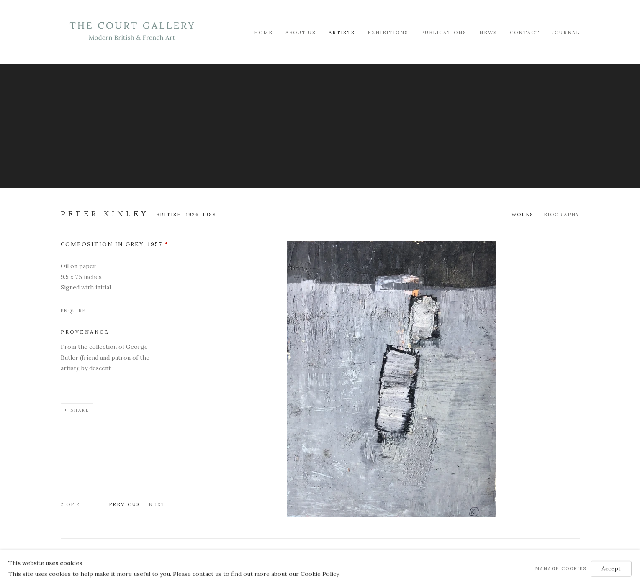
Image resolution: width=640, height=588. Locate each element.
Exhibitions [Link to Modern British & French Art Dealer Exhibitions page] (388, 32)
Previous (124, 504)
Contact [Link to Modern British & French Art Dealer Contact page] (525, 32)
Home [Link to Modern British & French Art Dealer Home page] (263, 32)
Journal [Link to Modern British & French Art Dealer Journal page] (566, 32)
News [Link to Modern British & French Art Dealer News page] (488, 32)
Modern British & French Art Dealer (132, 31)
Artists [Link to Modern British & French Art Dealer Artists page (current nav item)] (342, 32)
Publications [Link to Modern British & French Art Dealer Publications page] (444, 32)
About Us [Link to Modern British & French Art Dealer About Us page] (300, 32)
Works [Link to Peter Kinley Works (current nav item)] (522, 214)
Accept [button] (611, 568)
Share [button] (80, 410)
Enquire (73, 311)
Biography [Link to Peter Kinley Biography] (562, 214)
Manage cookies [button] (560, 568)
